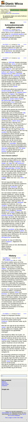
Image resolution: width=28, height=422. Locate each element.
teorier (15, 86)
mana (8, 361)
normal (25, 22)
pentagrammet (6, 237)
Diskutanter (4, 383)
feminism (4, 294)
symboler (11, 229)
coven (13, 102)
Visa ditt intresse (15, 10)
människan (13, 187)
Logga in (10, 417)
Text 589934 (6, 313)
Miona (18, 313)
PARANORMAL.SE (7, 413)
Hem (6, 417)
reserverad (9, 36)
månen (17, 99)
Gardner (4, 151)
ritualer (3, 163)
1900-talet (11, 62)
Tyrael (18, 257)
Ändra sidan (23, 10)
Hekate (12, 212)
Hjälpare (4, 381)
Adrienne (4, 119)
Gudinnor (8, 69)
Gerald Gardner (6, 91)
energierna (17, 161)
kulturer (3, 72)
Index (15, 417)
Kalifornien (4, 39)
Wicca (7, 13)
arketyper (20, 202)
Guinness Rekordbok (9, 30)
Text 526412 (6, 58)
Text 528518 (6, 257)
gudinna (21, 34)
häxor (24, 92)
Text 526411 (6, 44)
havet (21, 99)
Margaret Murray (6, 73)
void (8, 289)
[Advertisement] (11, 399)
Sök (18, 417)
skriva (13, 64)
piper (10, 12)
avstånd (3, 132)
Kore (7, 210)
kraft (24, 113)
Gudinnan (4, 321)
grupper (3, 177)
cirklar (22, 177)
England (12, 94)
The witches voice (8, 260)
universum (21, 163)
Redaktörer (4, 385)
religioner (12, 72)
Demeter (19, 210)
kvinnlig (17, 168)
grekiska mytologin (7, 215)
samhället (13, 143)
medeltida (16, 75)
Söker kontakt (5, 384)
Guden (22, 129)
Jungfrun (4, 205)
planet (22, 231)
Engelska (8, 259)
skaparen (9, 241)
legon (18, 29)
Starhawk (4, 148)
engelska (19, 92)
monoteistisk (15, 34)
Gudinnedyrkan (15, 13)
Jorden (12, 99)
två (17, 73)
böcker (20, 73)
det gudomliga (9, 168)
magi (10, 163)
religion (3, 268)
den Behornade (6, 100)
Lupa (18, 44)
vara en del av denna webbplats (17, 415)
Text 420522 (6, 29)
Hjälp (21, 417)
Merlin (14, 121)
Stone (18, 121)
